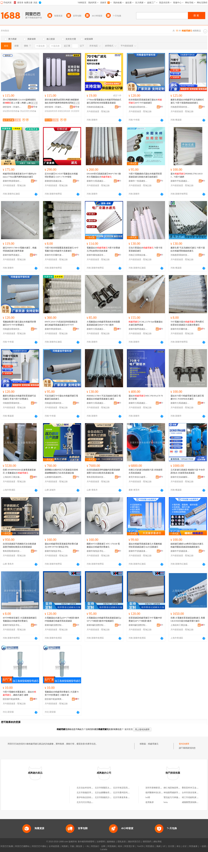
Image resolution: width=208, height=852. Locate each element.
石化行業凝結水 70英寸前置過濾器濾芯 (145, 249)
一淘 (87, 846)
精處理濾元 (153, 744)
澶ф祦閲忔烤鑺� (28, 111)
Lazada (103, 849)
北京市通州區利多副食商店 (125, 792)
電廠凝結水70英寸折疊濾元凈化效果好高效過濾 (103, 249)
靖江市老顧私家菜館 (191, 797)
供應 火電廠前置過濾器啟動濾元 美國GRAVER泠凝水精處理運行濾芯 (188, 619)
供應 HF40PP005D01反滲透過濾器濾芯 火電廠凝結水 (19, 471)
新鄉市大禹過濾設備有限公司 (96, 181)
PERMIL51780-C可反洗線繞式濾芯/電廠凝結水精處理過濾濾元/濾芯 (104, 397)
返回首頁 (128, 729)
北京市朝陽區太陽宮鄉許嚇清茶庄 (110, 787)
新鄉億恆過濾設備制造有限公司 (54, 181)
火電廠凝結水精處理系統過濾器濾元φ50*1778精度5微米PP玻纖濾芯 (104, 619)
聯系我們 (147, 841)
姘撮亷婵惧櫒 (51, 111)
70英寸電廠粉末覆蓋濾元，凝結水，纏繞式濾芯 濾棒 (19, 693)
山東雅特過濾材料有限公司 (54, 477)
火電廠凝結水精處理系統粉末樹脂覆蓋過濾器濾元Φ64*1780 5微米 (103, 323)
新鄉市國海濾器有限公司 (96, 255)
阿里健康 (193, 846)
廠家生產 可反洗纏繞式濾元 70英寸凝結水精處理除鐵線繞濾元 (188, 249)
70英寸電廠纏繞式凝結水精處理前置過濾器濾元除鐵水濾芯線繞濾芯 (145, 175)
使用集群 (149, 802)
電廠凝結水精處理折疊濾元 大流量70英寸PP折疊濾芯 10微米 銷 (62, 693)
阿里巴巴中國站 (39, 846)
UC (164, 846)
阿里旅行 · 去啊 (98, 846)
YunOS (140, 846)
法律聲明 (101, 841)
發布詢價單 (184, 744)
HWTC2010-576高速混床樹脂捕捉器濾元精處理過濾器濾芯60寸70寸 (61, 323)
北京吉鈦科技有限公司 (87, 787)
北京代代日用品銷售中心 (88, 802)
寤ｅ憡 (34, 103)
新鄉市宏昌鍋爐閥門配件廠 (180, 477)
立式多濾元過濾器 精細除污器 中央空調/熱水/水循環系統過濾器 (188, 471)
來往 (178, 846)
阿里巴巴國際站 (22, 846)
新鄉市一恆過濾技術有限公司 (138, 181)
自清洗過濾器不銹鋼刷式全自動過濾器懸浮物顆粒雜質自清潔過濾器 (19, 545)
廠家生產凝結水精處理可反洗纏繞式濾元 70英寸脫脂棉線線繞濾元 (187, 101)
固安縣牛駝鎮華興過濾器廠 (12, 699)
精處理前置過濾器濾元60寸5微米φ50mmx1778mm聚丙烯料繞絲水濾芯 (19, 175)
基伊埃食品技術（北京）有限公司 (92, 797)
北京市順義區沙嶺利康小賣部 (108, 797)
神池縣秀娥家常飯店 (173, 792)
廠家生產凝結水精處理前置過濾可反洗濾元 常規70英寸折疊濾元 (19, 397)
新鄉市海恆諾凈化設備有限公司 (54, 551)
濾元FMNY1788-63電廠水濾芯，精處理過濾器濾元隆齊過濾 (20, 249)
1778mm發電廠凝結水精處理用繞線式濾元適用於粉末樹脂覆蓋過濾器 (104, 101)
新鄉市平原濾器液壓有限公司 (138, 551)
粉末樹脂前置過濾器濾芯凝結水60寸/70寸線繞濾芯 (145, 101)
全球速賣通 (54, 846)
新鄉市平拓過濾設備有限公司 (180, 181)
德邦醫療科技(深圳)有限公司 (158, 792)
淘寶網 (64, 846)
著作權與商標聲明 (86, 841)
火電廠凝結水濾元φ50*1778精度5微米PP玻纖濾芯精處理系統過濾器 (62, 619)
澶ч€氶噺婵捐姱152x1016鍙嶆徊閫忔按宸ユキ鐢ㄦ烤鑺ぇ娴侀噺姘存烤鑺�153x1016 (20, 101)
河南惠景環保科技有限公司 (180, 107)
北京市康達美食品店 (122, 797)
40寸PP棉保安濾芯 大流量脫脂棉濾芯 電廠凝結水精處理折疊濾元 (20, 619)
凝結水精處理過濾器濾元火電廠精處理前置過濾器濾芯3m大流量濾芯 (145, 545)
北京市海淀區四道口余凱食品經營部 (129, 787)
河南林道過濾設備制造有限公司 (96, 107)
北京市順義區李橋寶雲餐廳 (89, 792)
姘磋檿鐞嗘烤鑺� (11, 111)
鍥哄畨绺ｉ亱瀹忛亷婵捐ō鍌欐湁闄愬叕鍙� (12, 107)
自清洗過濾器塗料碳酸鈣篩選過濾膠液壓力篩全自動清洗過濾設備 (103, 471)
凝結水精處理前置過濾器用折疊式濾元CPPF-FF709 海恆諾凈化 (61, 545)
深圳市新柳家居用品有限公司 (158, 787)
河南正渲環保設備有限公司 (138, 255)
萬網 (158, 846)
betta (166, 802)
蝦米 (120, 846)
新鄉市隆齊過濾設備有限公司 (12, 255)
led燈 (147, 797)
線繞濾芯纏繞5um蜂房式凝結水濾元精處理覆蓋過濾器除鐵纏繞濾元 (187, 545)
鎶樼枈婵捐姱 (64, 111)
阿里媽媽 (111, 846)
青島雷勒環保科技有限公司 (96, 477)
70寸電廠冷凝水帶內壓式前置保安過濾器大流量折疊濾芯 (187, 323)
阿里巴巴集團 (7, 846)
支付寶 (171, 846)
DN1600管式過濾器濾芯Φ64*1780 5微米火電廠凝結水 (104, 175)
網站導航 (157, 841)
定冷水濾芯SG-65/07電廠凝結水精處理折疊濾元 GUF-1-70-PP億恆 (61, 175)
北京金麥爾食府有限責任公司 (108, 792)
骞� (34, 107)
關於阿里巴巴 (134, 841)
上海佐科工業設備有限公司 (12, 477)
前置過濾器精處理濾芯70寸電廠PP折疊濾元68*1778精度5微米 (145, 619)
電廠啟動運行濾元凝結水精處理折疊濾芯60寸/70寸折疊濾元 (19, 323)
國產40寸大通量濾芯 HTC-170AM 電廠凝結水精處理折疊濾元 (103, 545)
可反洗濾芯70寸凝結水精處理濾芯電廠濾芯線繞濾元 (61, 397)
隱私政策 (122, 841)
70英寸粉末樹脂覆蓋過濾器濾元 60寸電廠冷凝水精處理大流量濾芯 (62, 249)
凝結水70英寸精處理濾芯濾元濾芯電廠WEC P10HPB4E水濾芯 (187, 397)
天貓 (72, 846)
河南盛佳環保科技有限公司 (138, 107)
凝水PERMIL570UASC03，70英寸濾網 (186, 175)
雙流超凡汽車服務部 (173, 797)
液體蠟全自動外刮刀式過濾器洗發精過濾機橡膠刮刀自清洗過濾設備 (61, 471)
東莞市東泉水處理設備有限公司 (138, 477)
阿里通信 (150, 846)
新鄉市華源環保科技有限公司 (12, 181)
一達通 (203, 846)
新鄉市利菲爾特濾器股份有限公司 (54, 255)
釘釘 (185, 846)
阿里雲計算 (129, 846)
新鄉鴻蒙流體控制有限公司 (54, 625)
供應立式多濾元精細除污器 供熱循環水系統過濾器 (145, 471)
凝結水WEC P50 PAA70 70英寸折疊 (146, 397)
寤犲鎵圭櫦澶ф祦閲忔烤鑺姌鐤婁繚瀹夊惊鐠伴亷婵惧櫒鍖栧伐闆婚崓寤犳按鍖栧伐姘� (62, 101)
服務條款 (111, 841)
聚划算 (79, 846)
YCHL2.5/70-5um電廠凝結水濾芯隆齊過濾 (146, 323)
